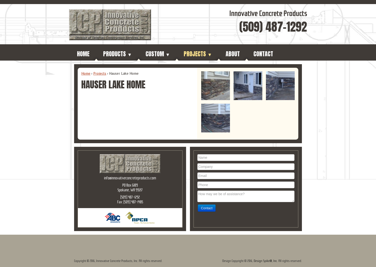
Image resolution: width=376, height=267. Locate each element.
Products (117, 54)
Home (83, 54)
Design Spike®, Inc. (266, 261)
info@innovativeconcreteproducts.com (130, 178)
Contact (263, 54)
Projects (198, 54)
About (233, 54)
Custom (158, 54)
